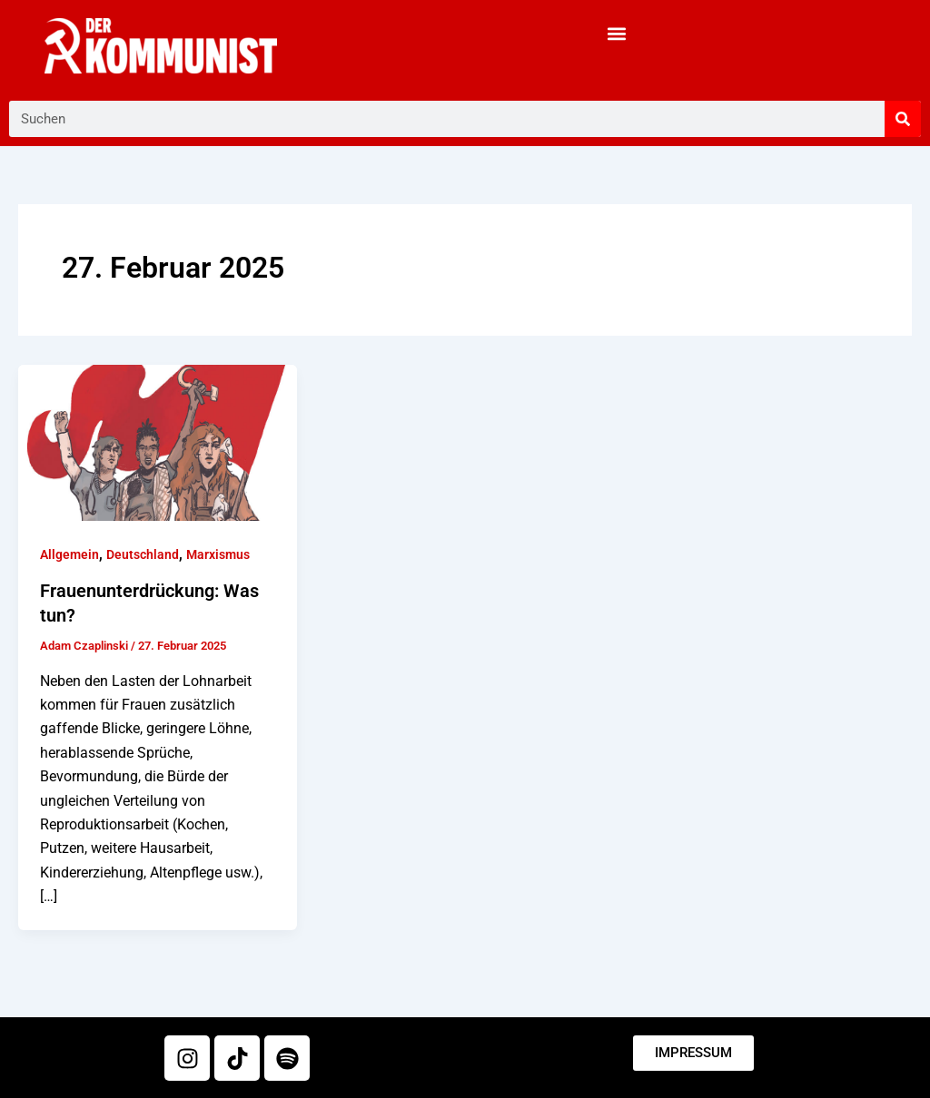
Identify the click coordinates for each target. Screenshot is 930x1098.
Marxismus (218, 554)
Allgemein (69, 554)
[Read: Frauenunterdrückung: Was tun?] (157, 441)
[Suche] (903, 119)
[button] (617, 33)
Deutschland (142, 554)
